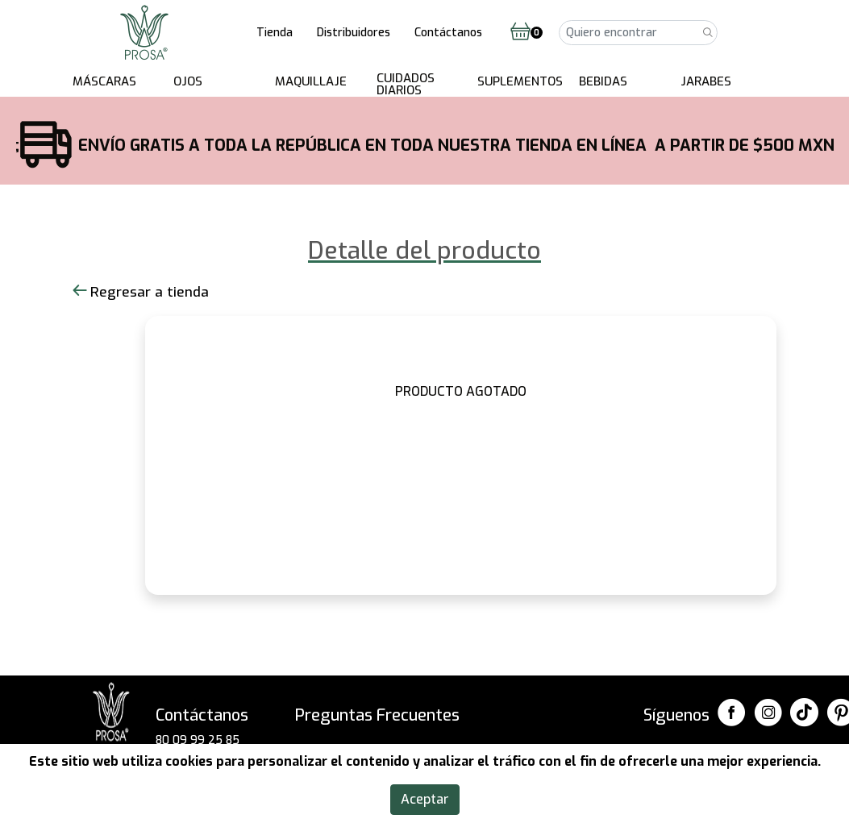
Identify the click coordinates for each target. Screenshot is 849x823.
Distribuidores (353, 32)
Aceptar (425, 799)
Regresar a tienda (141, 292)
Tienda (274, 32)
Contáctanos (448, 32)
